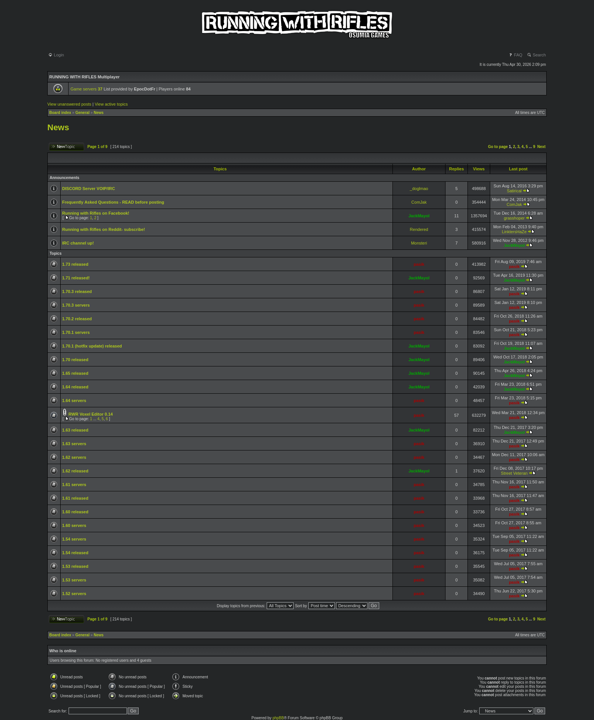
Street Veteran (514, 473)
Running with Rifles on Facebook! (95, 213)
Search (536, 55)
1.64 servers (74, 400)
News (98, 113)
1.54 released (75, 552)
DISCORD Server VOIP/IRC (88, 188)
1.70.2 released (77, 318)
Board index (60, 113)
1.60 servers (74, 525)
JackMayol (419, 216)
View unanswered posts (69, 104)
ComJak (419, 202)
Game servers (86, 89)
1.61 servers (74, 484)
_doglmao (419, 188)
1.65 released (75, 373)
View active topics (111, 104)
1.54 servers (74, 539)
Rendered (419, 229)
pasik (419, 264)
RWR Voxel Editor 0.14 (91, 414)
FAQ (515, 55)
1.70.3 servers (76, 305)
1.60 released (75, 512)
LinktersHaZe (514, 231)
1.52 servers (74, 593)
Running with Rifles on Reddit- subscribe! (103, 229)
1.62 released (75, 471)
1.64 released (75, 387)
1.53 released (75, 566)
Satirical (514, 191)
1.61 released (75, 498)
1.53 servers (74, 580)
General (82, 113)
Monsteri (419, 243)
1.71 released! (76, 278)
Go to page (498, 147)
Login (56, 55)
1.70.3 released (77, 291)
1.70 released (75, 359)
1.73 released (75, 264)
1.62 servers (74, 457)
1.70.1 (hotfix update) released (92, 346)
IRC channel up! (78, 243)
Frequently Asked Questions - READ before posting (113, 202)
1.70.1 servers (76, 332)
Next (541, 147)
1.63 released (75, 430)
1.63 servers (74, 443)
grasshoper (514, 218)
